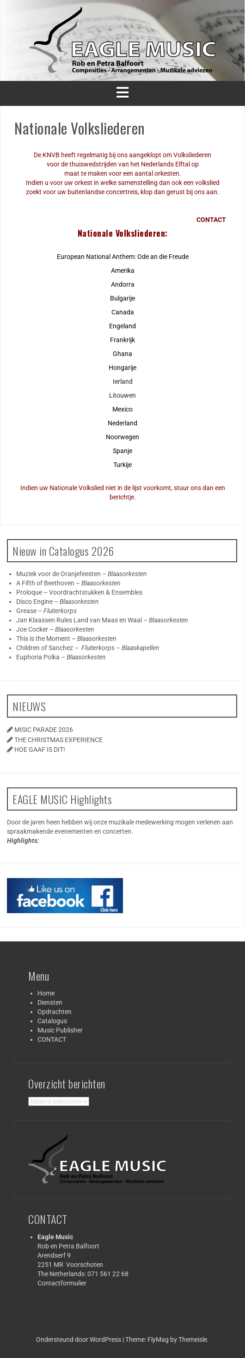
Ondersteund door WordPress (79, 1339)
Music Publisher (60, 1030)
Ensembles (126, 592)
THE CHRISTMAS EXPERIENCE (58, 740)
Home (46, 993)
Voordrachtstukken (76, 592)
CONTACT (51, 1039)
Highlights (22, 840)
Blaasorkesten (127, 574)
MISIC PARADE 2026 (43, 729)
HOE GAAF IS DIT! (39, 749)
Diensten (49, 1002)
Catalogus (52, 1021)
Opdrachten (54, 1011)
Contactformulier (61, 1283)
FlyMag (158, 1339)
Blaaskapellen (140, 647)
